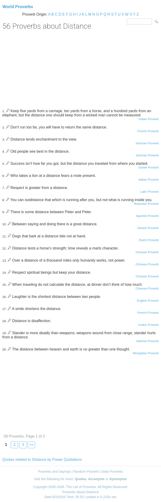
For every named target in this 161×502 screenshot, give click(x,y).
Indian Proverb (148, 119)
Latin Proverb (149, 191)
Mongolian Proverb (146, 353)
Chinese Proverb (147, 252)
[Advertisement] (80, 67)
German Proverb (147, 143)
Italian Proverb (149, 179)
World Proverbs (17, 6)
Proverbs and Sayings (54, 471)
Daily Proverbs (112, 471)
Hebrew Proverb (147, 341)
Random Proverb (86, 471)
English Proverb (148, 300)
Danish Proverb (148, 228)
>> (31, 445)
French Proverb (148, 131)
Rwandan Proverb (146, 204)
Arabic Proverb (148, 325)
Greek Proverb (148, 167)
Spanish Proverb (147, 216)
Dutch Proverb (149, 240)
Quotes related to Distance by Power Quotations (42, 460)
